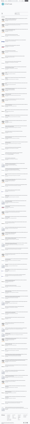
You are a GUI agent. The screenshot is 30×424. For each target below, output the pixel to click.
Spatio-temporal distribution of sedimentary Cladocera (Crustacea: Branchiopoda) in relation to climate (16, 221)
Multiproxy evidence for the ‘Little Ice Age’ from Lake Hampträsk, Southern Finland (13, 401)
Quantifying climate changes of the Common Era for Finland (11, 34)
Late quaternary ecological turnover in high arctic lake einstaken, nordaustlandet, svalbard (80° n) (15, 274)
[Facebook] (23, 422)
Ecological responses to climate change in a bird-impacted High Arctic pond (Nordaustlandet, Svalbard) (16, 184)
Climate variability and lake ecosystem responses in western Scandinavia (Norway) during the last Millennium (16, 23)
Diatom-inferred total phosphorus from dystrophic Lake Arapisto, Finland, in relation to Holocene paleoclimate (16, 253)
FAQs (18, 418)
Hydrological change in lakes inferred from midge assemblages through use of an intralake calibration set (16, 364)
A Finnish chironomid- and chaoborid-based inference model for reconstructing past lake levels (15, 380)
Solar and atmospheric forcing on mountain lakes (10, 50)
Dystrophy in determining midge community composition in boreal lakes (12, 189)
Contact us (19, 419)
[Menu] (19, 0)
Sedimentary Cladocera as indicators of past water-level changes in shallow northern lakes (14, 322)
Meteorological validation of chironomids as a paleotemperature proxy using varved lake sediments (15, 39)
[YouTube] (27, 422)
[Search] (17, 0)
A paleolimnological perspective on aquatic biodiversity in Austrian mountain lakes (13, 152)
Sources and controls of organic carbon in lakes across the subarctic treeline (13, 61)
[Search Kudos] (12, 0)
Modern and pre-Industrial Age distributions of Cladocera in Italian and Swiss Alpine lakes (14, 306)
